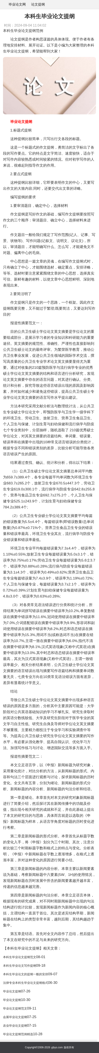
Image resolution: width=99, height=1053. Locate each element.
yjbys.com (57, 1047)
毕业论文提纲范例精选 (18, 1034)
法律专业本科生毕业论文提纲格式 (25, 982)
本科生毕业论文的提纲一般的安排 (25, 974)
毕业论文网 (17, 4)
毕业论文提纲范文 (15, 1008)
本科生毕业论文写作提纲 (19, 965)
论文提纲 (38, 4)
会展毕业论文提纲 (15, 1017)
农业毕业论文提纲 (15, 1025)
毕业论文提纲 (12, 991)
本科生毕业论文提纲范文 (19, 957)
